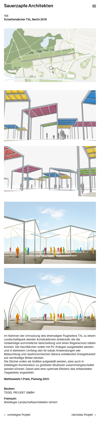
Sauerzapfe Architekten (28, 6)
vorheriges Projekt (18, 414)
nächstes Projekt (82, 414)
